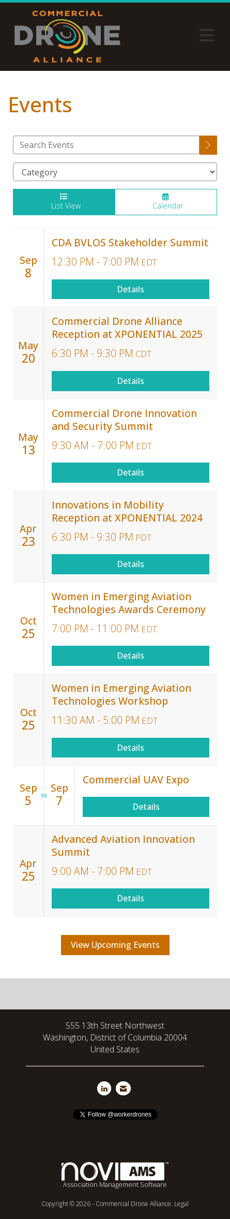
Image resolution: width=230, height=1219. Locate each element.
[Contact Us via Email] (123, 1088)
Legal (181, 1203)
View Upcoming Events (115, 944)
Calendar (166, 201)
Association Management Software (115, 1175)
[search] (208, 145)
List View (63, 201)
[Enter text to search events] (106, 145)
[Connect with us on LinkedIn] (104, 1088)
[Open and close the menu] (173, 35)
